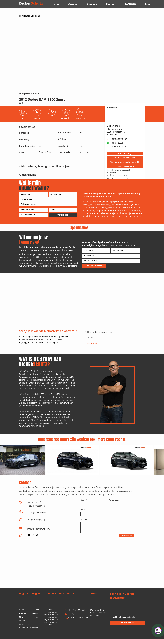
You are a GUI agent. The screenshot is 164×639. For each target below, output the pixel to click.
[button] (125, 153)
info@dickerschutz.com (122, 146)
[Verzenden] (63, 215)
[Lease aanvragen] (94, 266)
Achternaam (114, 500)
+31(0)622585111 (119, 142)
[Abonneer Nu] (127, 623)
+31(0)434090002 (119, 139)
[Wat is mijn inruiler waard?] (125, 162)
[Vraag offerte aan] (125, 166)
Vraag (83, 519)
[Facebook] (32, 535)
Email (83, 509)
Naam (83, 500)
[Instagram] (36, 535)
